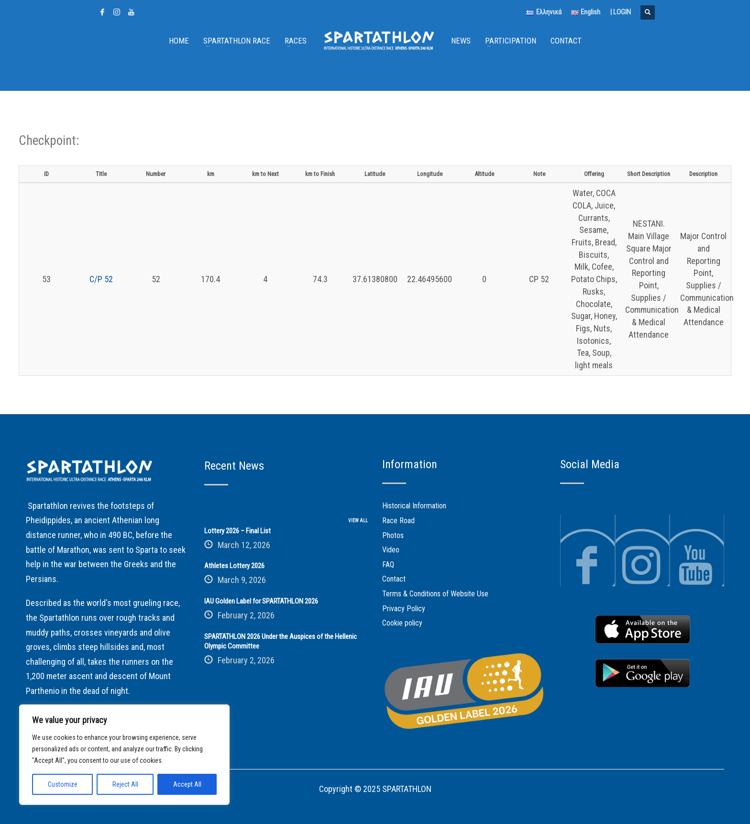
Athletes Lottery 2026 (234, 565)
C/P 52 (101, 279)
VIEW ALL (358, 520)
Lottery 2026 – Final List (237, 531)
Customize (62, 784)
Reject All (125, 784)
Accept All (187, 784)
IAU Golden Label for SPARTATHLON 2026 (261, 601)
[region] (124, 754)
